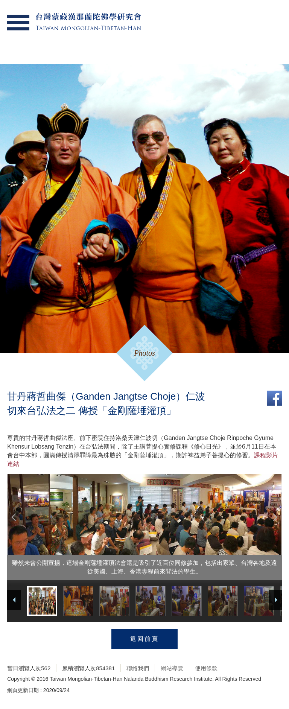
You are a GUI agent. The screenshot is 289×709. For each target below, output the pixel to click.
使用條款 (206, 668)
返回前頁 (144, 639)
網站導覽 (172, 668)
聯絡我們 (137, 668)
